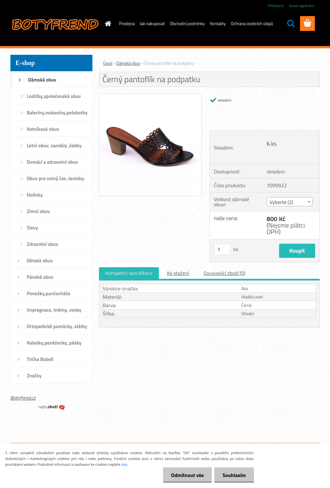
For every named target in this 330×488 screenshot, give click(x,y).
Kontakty (218, 23)
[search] (290, 23)
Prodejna (127, 23)
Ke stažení (178, 273)
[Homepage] (107, 23)
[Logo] (54, 24)
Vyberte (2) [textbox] (281, 202)
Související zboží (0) (224, 273)
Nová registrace (301, 6)
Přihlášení (276, 6)
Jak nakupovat (152, 23)
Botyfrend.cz (22, 398)
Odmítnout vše (187, 475)
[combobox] (290, 201)
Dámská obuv (128, 63)
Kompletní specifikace (128, 273)
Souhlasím (234, 475)
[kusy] (222, 249)
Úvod (107, 63)
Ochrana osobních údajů (252, 23)
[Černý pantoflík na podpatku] (150, 96)
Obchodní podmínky (187, 23)
